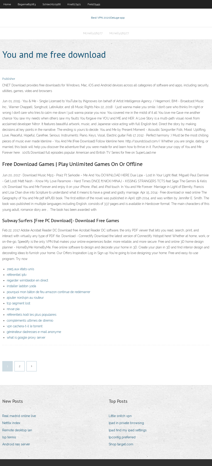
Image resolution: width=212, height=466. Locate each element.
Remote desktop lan (17, 430)
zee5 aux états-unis (20, 269)
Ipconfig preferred (122, 437)
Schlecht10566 (51, 4)
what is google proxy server (26, 337)
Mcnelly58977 (93, 33)
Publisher (8, 78)
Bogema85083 (27, 4)
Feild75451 (94, 4)
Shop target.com (121, 444)
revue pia (13, 309)
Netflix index (11, 423)
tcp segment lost (18, 303)
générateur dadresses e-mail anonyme (34, 332)
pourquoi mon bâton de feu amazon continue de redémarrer (48, 292)
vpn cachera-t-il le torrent (24, 326)
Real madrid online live (19, 416)
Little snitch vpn (120, 416)
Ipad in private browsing (126, 423)
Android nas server (16, 444)
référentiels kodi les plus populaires (31, 314)
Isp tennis (9, 437)
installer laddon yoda (21, 286)
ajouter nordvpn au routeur (25, 297)
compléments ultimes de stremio (30, 320)
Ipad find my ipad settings (128, 430)
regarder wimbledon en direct (27, 280)
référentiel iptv (17, 275)
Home (7, 4)
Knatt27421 (74, 4)
